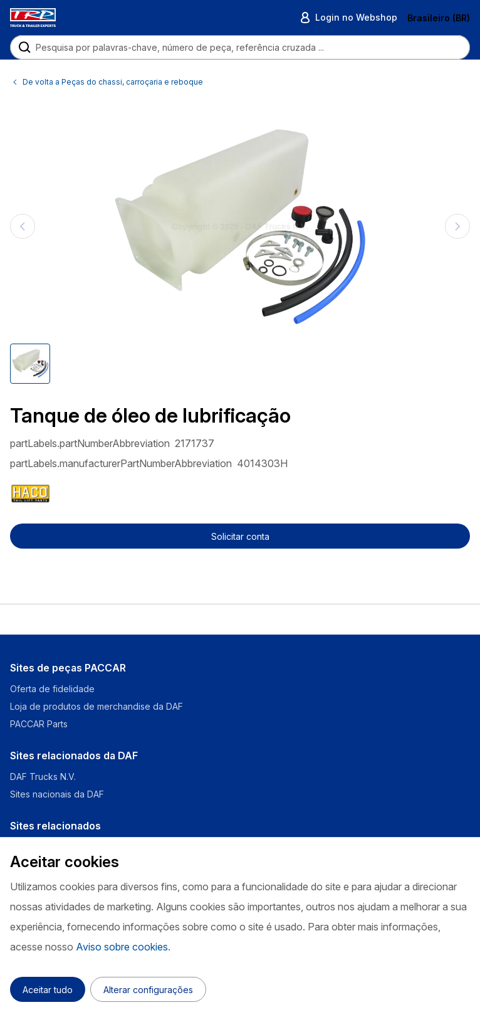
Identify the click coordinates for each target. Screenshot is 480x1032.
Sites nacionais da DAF (57, 794)
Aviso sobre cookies (122, 946)
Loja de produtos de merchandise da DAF (96, 706)
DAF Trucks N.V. (43, 776)
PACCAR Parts (39, 724)
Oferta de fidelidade (52, 688)
